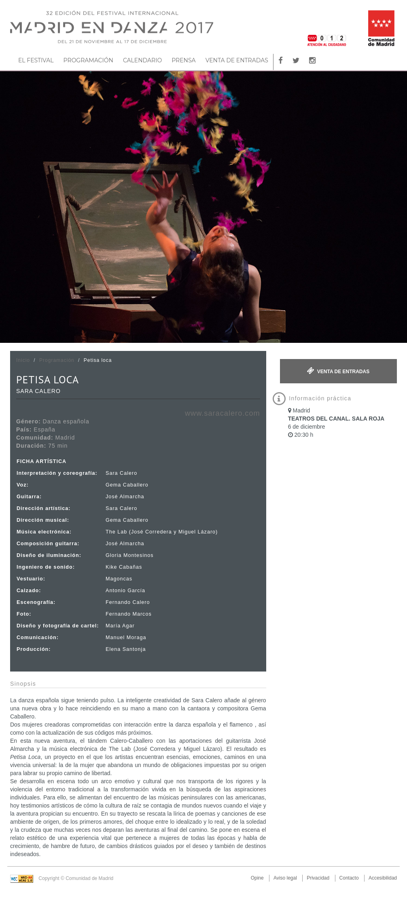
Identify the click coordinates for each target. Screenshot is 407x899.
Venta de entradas (338, 370)
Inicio (23, 360)
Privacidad (318, 878)
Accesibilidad (383, 878)
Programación (56, 360)
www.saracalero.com (222, 413)
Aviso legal (285, 878)
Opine (257, 878)
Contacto (349, 878)
